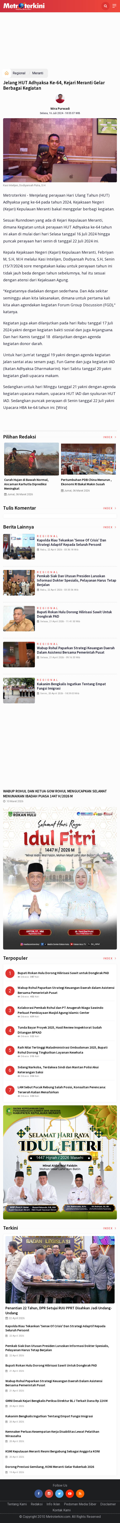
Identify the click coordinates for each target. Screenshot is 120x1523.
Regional (19, 73)
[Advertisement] (60, 37)
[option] (31, 471)
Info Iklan (53, 1504)
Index (110, 437)
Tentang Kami (17, 1504)
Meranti (37, 73)
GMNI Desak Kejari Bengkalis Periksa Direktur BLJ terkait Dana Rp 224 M (56, 1401)
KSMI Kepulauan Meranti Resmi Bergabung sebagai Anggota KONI (52, 1451)
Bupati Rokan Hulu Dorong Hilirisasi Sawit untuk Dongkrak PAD (74, 614)
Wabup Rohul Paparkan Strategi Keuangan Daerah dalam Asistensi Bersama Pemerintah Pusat (76, 650)
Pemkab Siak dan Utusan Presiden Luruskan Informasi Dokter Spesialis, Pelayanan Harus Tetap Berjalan (76, 580)
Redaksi (37, 1504)
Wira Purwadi (60, 108)
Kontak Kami (62, 1510)
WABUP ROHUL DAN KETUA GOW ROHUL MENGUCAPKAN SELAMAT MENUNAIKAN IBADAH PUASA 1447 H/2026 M (55, 793)
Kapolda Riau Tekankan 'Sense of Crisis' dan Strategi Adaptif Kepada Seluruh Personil (71, 542)
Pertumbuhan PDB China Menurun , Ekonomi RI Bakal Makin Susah (86, 482)
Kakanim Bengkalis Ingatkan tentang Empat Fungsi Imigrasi (71, 686)
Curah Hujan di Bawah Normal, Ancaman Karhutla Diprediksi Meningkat (26, 484)
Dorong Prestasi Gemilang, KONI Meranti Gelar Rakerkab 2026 (49, 1467)
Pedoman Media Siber (80, 1504)
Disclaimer (108, 1504)
